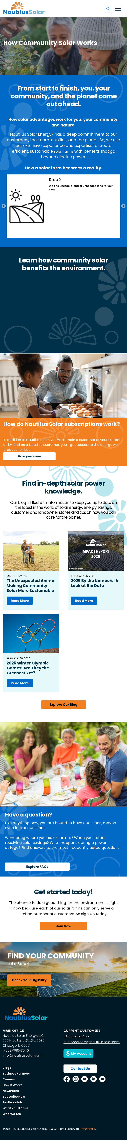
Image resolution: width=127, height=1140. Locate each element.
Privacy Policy (88, 1128)
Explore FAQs (37, 866)
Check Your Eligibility (29, 980)
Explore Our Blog (63, 705)
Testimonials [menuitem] (13, 1102)
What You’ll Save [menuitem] (15, 1108)
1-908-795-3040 (16, 1050)
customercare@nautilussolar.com (92, 1042)
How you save (29, 456)
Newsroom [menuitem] (11, 1091)
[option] (63, 206)
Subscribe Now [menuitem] (14, 1096)
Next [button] (123, 206)
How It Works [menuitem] (12, 1085)
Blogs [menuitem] (7, 1068)
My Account (81, 1053)
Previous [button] (3, 206)
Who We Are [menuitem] (12, 1114)
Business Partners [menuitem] (16, 1073)
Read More (20, 601)
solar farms (63, 151)
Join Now (63, 926)
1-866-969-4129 (76, 1036)
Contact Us (80, 1068)
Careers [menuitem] (9, 1079)
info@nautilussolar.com (22, 1055)
